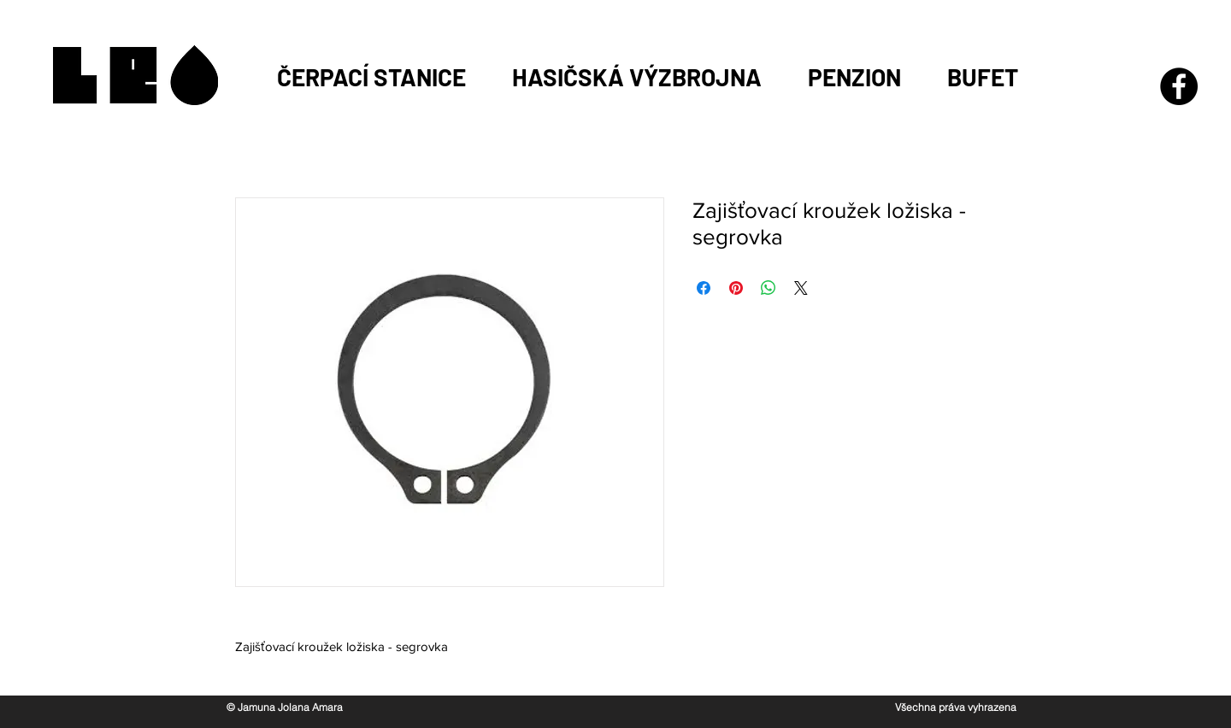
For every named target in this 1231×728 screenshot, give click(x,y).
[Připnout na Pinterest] (736, 288)
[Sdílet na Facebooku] (703, 288)
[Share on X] (801, 288)
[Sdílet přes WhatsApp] (768, 288)
